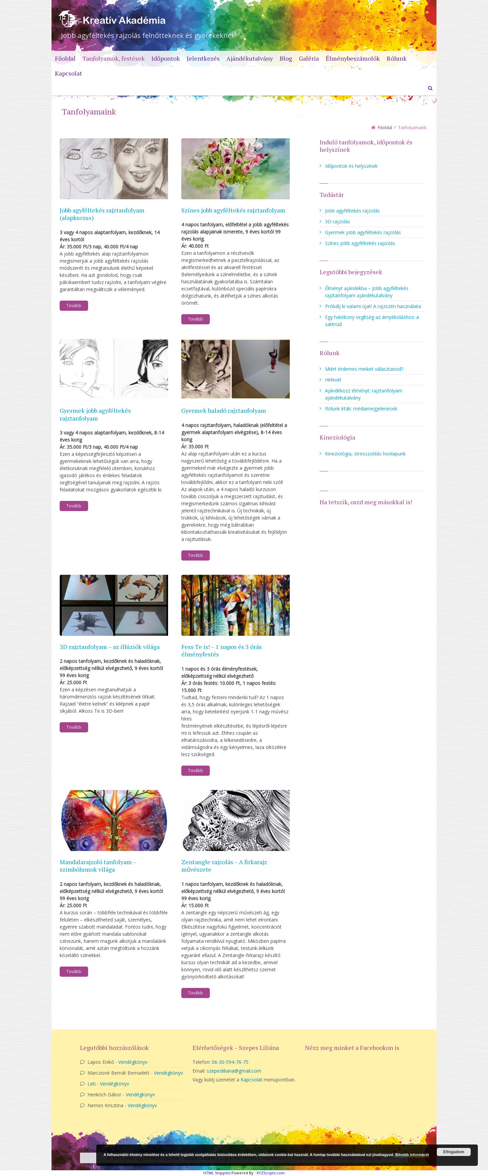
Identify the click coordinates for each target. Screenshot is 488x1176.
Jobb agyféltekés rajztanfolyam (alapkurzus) (102, 214)
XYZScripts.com (271, 1172)
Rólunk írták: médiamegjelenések (361, 408)
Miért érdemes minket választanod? (364, 369)
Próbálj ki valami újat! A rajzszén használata (373, 306)
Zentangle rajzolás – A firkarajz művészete (224, 866)
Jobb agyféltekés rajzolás (352, 210)
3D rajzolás (337, 221)
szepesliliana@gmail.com (234, 1071)
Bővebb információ (412, 1155)
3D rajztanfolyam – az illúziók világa (110, 647)
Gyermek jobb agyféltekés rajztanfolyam (95, 414)
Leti (91, 1083)
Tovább (73, 305)
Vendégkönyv (132, 1062)
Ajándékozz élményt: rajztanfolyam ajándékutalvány (363, 394)
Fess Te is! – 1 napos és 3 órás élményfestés (221, 650)
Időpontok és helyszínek (351, 166)
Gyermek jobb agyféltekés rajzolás (363, 232)
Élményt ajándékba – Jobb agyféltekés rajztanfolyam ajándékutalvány (366, 292)
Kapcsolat (251, 1079)
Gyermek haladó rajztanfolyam (223, 410)
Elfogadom (453, 1152)
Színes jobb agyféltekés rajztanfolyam (233, 210)
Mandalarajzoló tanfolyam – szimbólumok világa (98, 866)
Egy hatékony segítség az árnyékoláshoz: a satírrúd (372, 320)
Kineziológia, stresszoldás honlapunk (365, 453)
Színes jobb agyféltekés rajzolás (360, 243)
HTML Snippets (216, 1172)
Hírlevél (333, 380)
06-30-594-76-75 (230, 1062)
